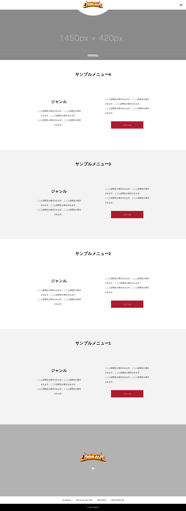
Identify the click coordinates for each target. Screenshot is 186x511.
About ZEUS (101, 500)
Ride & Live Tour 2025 (84, 500)
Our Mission (66, 500)
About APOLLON (117, 500)
